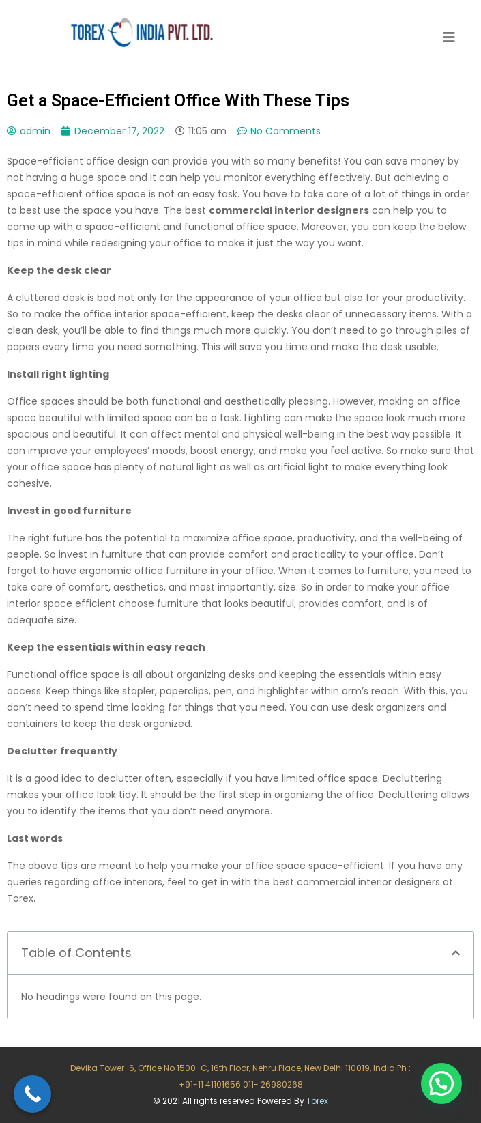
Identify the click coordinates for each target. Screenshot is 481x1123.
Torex (317, 1101)
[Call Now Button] (32, 1094)
